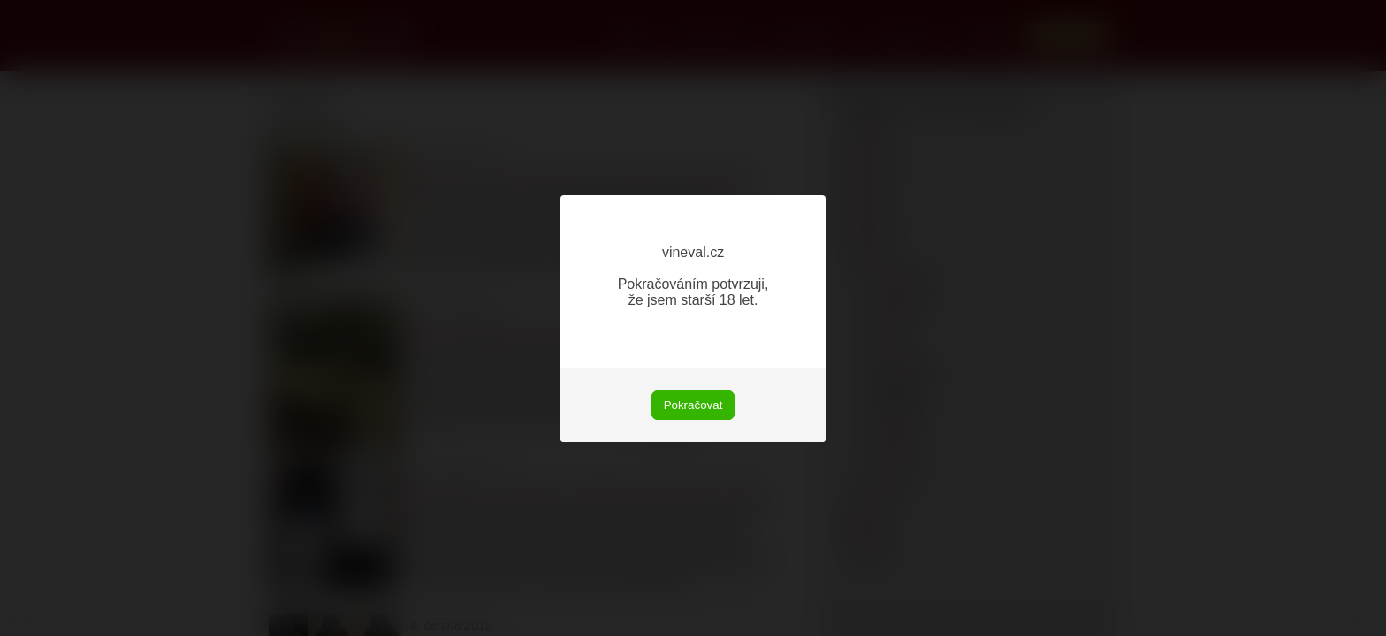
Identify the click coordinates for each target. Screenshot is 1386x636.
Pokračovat (693, 405)
